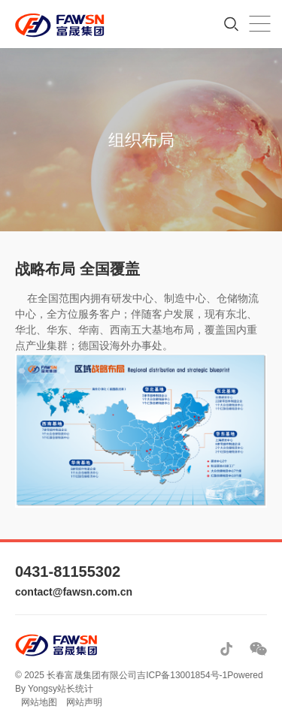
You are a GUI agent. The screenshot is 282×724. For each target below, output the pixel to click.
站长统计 (75, 688)
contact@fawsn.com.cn (73, 592)
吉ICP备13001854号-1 (182, 675)
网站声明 (84, 702)
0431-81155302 (67, 571)
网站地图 (39, 702)
